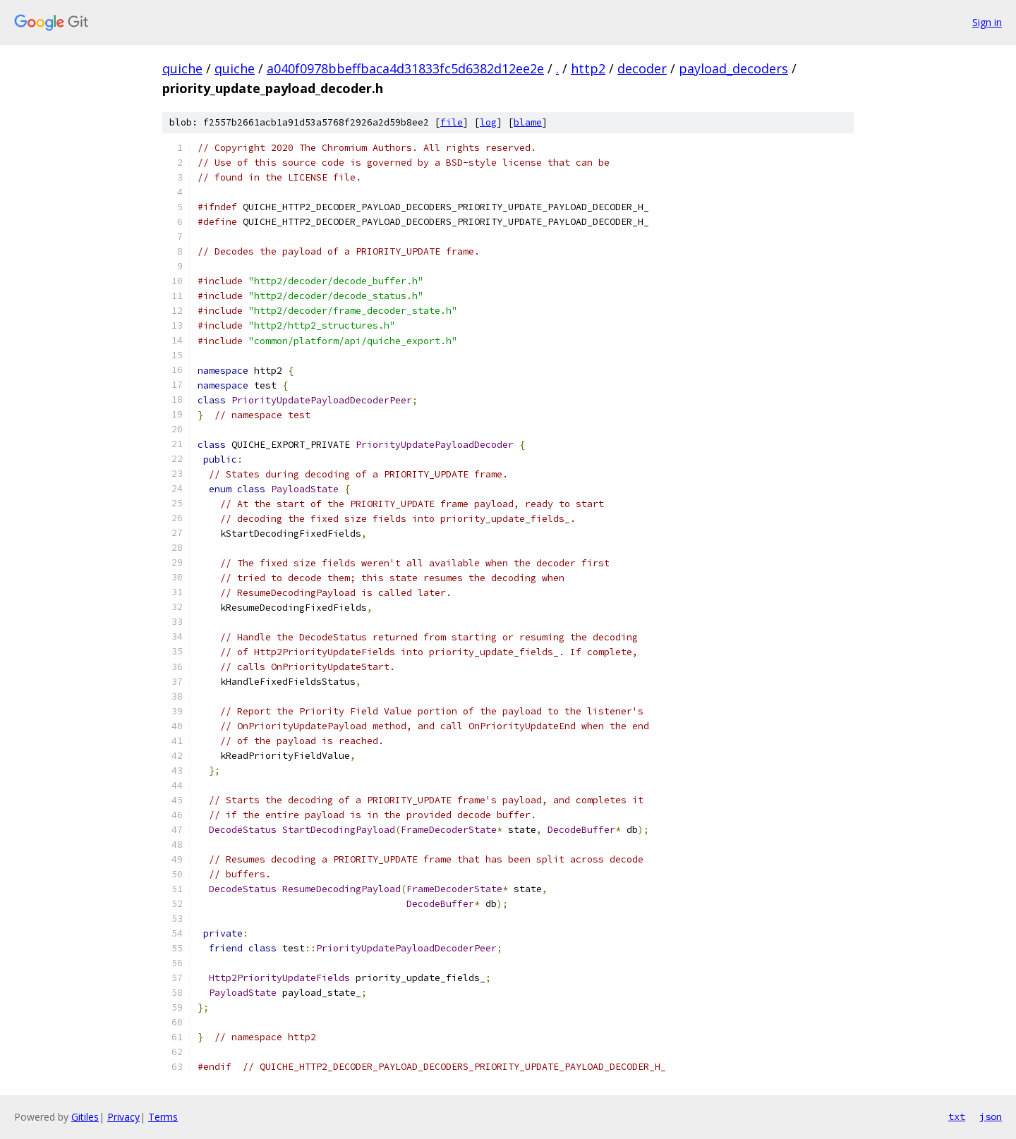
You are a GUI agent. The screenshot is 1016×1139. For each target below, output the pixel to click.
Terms (163, 1116)
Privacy (123, 1116)
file (451, 122)
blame (528, 122)
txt (956, 1116)
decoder (642, 68)
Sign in (987, 22)
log (488, 122)
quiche (182, 68)
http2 (588, 68)
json (990, 1116)
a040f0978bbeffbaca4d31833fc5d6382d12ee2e (405, 68)
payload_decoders (733, 68)
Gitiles (85, 1116)
